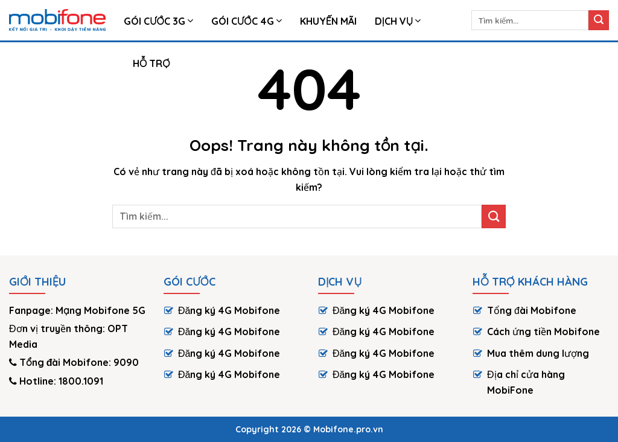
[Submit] (598, 20)
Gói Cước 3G (158, 21)
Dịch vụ (398, 21)
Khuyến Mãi (328, 21)
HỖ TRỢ (151, 63)
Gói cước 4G (246, 21)
